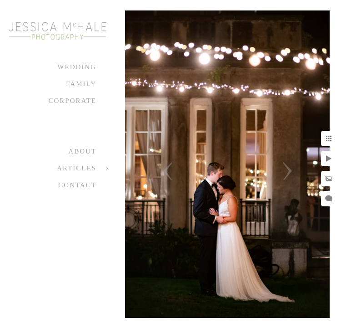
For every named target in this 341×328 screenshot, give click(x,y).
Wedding (76, 67)
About (82, 151)
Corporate (72, 100)
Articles (76, 168)
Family (81, 83)
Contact (77, 185)
